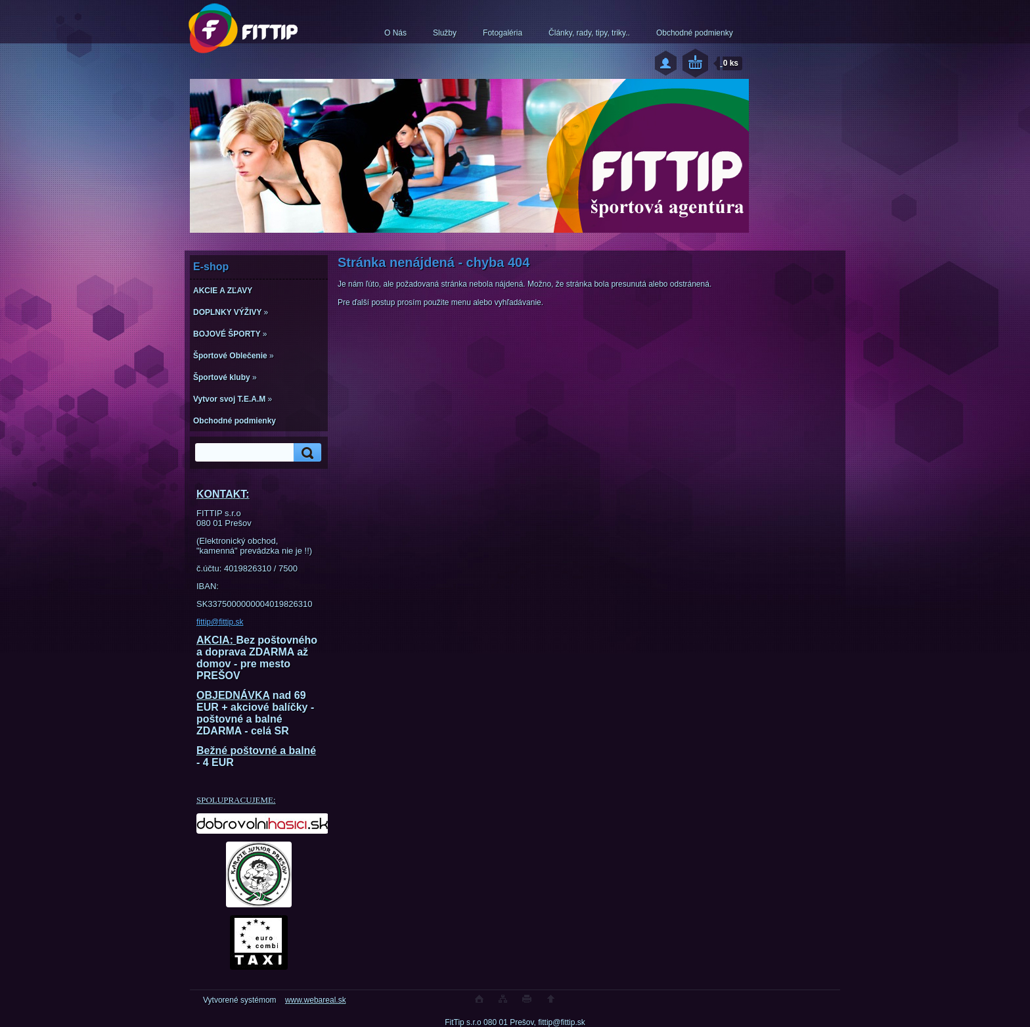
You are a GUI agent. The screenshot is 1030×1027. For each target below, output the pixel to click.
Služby (445, 32)
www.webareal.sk (315, 1000)
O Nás (395, 32)
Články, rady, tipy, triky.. (589, 32)
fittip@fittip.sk (220, 622)
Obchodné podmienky (694, 32)
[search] (305, 452)
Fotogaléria (502, 32)
